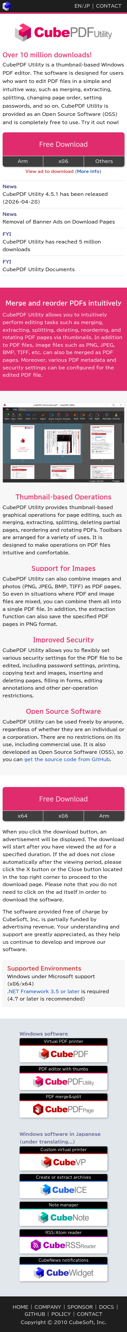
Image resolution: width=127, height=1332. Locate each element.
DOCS (106, 1307)
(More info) (88, 171)
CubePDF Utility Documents (39, 269)
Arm (23, 161)
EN (77, 6)
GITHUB (35, 1314)
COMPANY (48, 1307)
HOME (20, 1307)
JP (87, 6)
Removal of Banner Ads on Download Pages (59, 221)
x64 (23, 815)
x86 (63, 161)
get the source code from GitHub (67, 759)
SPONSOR (80, 1307)
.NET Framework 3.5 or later (43, 991)
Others (104, 161)
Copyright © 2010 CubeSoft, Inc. (64, 1322)
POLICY (61, 1314)
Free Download (63, 144)
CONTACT (108, 6)
